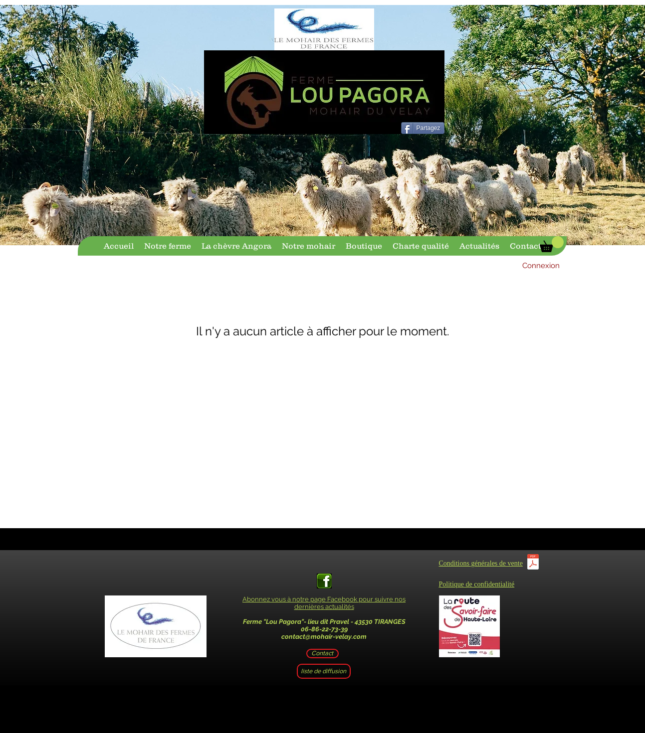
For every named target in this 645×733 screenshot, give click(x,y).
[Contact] (322, 653)
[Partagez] (422, 128)
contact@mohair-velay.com (324, 636)
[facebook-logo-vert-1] (324, 581)
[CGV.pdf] (533, 563)
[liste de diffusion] (324, 671)
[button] (552, 244)
